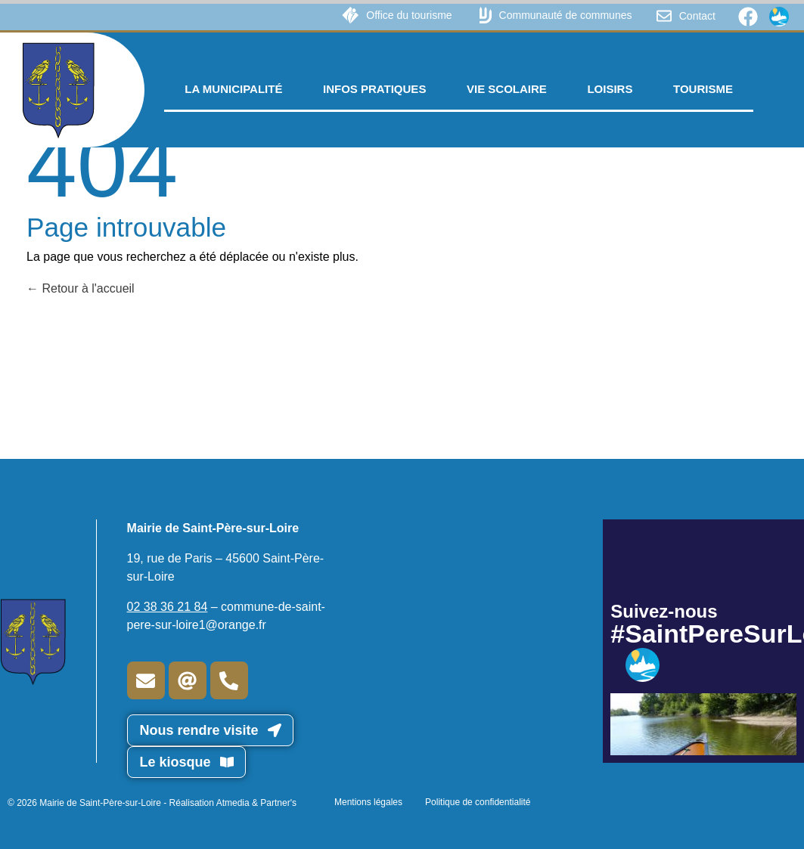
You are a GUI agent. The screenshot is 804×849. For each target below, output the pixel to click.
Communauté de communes (565, 15)
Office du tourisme (409, 15)
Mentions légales (368, 802)
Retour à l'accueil (80, 288)
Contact (697, 16)
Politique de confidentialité (477, 802)
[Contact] (664, 15)
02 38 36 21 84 (167, 606)
